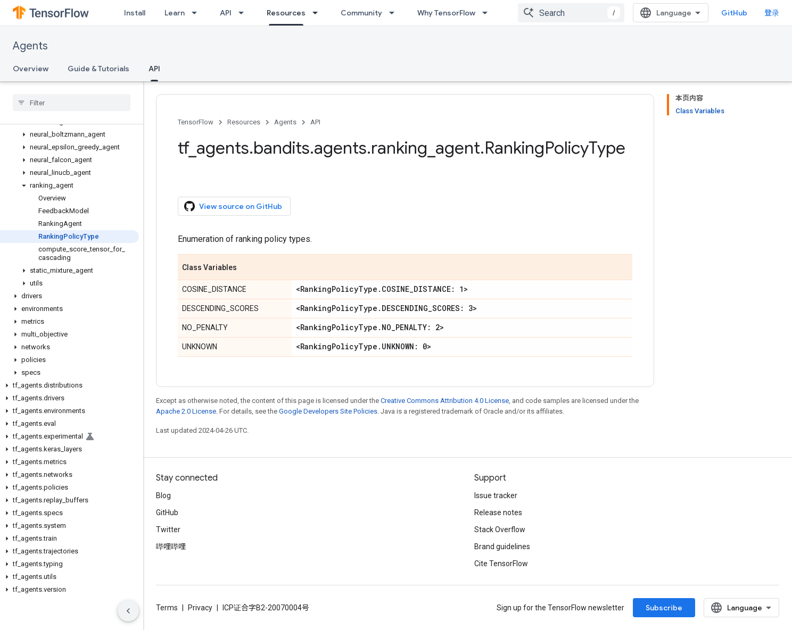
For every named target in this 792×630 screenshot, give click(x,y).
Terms (167, 607)
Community (361, 13)
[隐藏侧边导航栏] (128, 610)
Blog (163, 495)
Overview (30, 68)
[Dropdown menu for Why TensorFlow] (488, 13)
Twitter (168, 529)
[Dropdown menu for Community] (395, 13)
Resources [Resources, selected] (286, 13)
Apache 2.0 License (186, 411)
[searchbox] (71, 102)
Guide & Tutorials (98, 68)
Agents (30, 46)
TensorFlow (195, 122)
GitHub (734, 13)
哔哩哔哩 (171, 546)
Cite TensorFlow (501, 563)
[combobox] (571, 12)
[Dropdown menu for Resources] (318, 13)
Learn (174, 13)
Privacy (200, 607)
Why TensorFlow (446, 13)
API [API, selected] (154, 68)
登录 (771, 13)
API (226, 13)
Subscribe (664, 607)
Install (134, 13)
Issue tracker (495, 495)
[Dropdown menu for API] (244, 13)
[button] (69, 134)
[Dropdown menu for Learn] (197, 13)
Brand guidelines (502, 546)
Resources (243, 122)
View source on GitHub (233, 206)
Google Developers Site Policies (328, 411)
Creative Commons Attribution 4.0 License (445, 401)
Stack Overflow (499, 529)
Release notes (498, 512)
